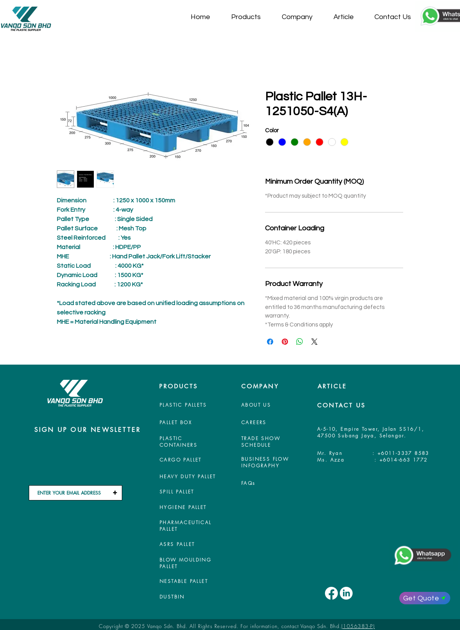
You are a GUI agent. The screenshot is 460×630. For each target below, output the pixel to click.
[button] (250, 17)
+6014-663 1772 (403, 459)
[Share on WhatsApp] (299, 341)
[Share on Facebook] (270, 341)
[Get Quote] (424, 598)
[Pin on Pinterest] (285, 341)
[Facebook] (331, 593)
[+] (115, 492)
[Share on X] (314, 341)
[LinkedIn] (346, 593)
